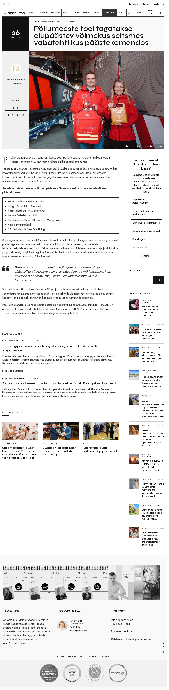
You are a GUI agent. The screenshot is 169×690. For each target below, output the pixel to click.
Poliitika (21, 341)
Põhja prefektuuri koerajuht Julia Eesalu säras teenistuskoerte (152, 381)
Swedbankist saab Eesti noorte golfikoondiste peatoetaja (59, 451)
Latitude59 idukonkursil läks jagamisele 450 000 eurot (152, 357)
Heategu (56, 22)
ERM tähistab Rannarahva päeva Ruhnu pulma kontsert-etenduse (152, 538)
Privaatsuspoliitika (121, 632)
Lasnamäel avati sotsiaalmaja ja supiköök (100, 449)
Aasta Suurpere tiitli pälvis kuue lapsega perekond (151, 334)
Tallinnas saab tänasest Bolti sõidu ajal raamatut (151, 311)
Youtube (156, 3)
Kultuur (20, 378)
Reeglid (72, 657)
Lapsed (160, 325)
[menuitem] (32, 12)
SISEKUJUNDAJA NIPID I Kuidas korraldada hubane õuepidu (152, 466)
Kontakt (106, 657)
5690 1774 (75, 628)
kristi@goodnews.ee (78, 631)
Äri (158, 347)
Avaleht (60, 657)
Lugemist (146, 302)
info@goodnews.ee (122, 621)
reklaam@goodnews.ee (137, 640)
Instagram (145, 3)
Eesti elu (13, 341)
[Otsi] (158, 280)
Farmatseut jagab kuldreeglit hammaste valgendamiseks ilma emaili (153, 489)
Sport (160, 425)
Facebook (133, 3)
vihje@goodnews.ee (14, 643)
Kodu (36, 22)
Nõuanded (146, 456)
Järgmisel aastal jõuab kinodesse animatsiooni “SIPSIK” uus (152, 514)
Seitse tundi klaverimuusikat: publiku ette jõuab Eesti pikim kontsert (59, 383)
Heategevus (46, 22)
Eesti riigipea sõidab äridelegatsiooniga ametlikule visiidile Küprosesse (51, 348)
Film (159, 505)
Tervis (160, 479)
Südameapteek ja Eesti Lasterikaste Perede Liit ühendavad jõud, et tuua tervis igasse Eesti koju (19, 452)
